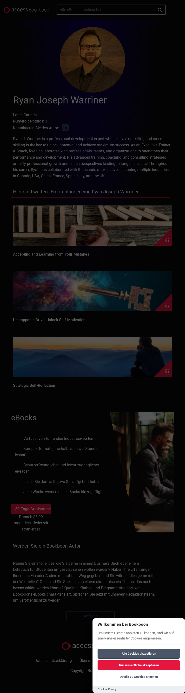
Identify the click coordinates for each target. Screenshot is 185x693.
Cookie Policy (107, 689)
